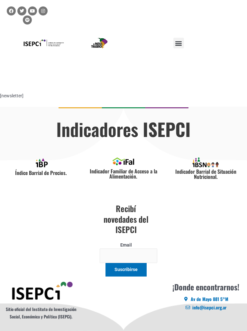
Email (126, 245)
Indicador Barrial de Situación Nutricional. (205, 174)
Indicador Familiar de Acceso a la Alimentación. (123, 173)
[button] (178, 43)
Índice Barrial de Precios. (41, 173)
